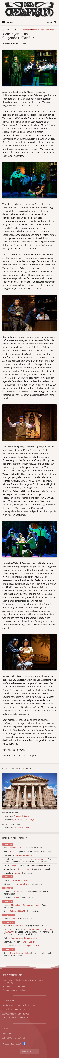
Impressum (8, 1037)
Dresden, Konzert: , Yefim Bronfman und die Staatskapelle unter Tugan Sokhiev (27, 860)
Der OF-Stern (23, 1013)
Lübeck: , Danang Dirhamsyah (26, 906)
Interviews (31, 1005)
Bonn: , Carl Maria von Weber (23, 848)
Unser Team (7, 1033)
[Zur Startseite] (29, 9)
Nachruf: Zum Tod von (19, 942)
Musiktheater (25, 30)
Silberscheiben (9, 1013)
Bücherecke (25, 1009)
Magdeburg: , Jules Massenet (19, 873)
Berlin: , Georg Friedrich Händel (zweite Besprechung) (27, 954)
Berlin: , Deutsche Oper (22, 911)
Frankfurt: (16, 880)
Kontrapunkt (25, 1017)
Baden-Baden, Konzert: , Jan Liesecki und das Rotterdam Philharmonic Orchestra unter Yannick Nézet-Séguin (29, 932)
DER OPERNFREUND (12, 975)
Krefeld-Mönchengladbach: (23, 946)
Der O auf (11, 1043)
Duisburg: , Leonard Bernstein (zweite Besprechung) (26, 893)
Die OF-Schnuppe (10, 1017)
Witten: (20, 938)
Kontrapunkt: (20, 855)
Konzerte (20, 1005)
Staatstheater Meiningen (43, 30)
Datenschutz (20, 1037)
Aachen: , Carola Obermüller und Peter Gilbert (27, 865)
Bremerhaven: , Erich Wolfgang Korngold (27, 869)
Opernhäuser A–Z (10, 1009)
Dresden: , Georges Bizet (18, 898)
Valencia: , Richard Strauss (18, 918)
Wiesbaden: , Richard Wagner (25, 884)
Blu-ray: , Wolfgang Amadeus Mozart (25, 926)
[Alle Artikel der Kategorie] (29, 791)
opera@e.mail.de (18, 990)
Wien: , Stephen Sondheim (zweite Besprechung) (27, 851)
